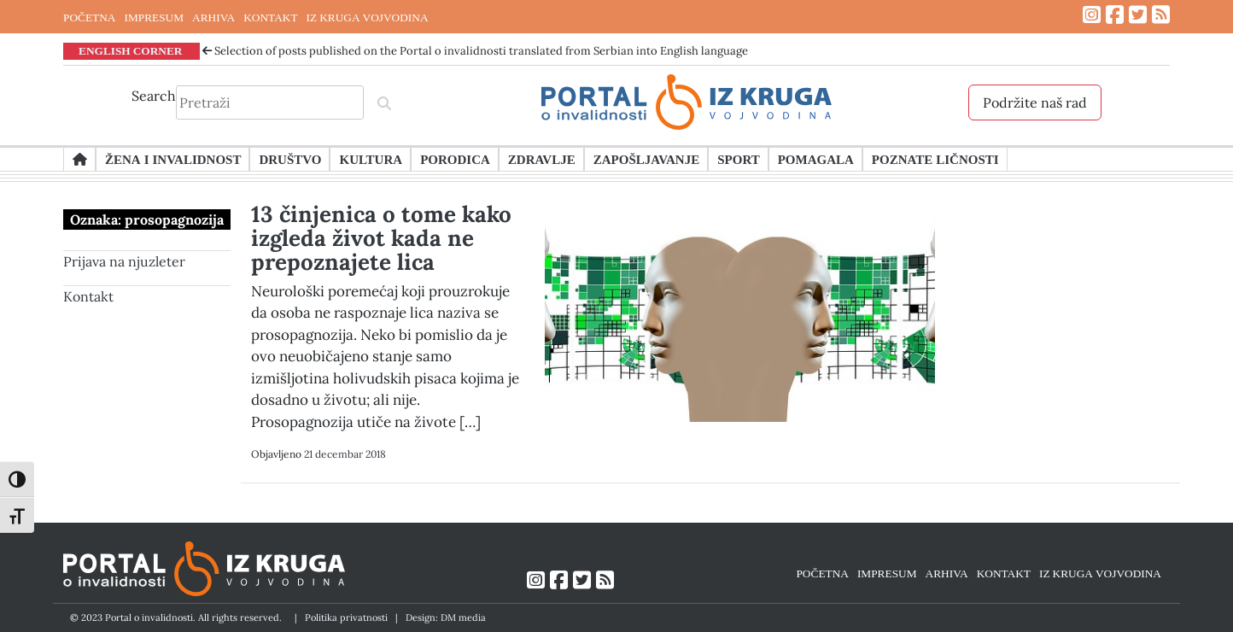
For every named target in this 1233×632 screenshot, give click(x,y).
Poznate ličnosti (935, 158)
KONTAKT (270, 17)
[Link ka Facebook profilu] (1115, 15)
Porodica (455, 158)
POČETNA (89, 17)
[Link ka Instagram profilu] (1092, 15)
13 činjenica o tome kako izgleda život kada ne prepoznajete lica (381, 238)
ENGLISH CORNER (131, 50)
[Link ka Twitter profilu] (1138, 15)
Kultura (370, 158)
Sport (738, 158)
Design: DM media (446, 617)
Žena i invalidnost (173, 158)
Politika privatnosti (346, 617)
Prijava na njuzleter (124, 261)
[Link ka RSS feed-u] (1161, 15)
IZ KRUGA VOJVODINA (368, 17)
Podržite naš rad (1035, 102)
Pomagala (816, 158)
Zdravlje (542, 158)
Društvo (290, 158)
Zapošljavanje (646, 158)
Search (153, 95)
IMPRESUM (154, 17)
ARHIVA (213, 17)
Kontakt (88, 296)
